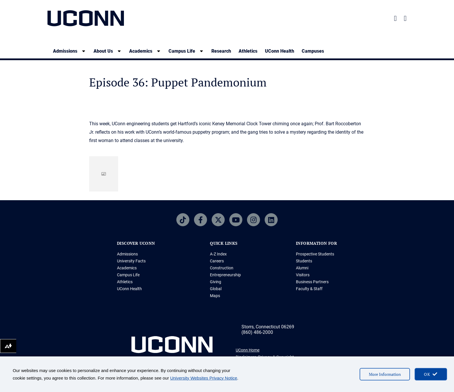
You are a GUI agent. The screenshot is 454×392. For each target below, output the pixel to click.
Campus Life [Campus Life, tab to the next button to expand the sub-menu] (182, 51)
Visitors (303, 275)
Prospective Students (315, 254)
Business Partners (312, 281)
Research (221, 51)
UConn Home (247, 350)
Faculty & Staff (309, 288)
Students (304, 261)
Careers (217, 261)
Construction (221, 268)
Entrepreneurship (225, 275)
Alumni (302, 268)
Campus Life (128, 275)
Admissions (127, 254)
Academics (127, 268)
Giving (215, 281)
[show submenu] (84, 51)
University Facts (131, 261)
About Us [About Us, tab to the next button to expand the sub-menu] (103, 51)
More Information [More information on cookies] (385, 374)
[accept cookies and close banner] (431, 374)
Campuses (313, 51)
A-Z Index (218, 254)
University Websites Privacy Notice (203, 378)
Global (215, 288)
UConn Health (279, 51)
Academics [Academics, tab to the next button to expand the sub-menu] (140, 51)
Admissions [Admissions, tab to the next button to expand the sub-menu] (65, 51)
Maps (215, 295)
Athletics (248, 51)
